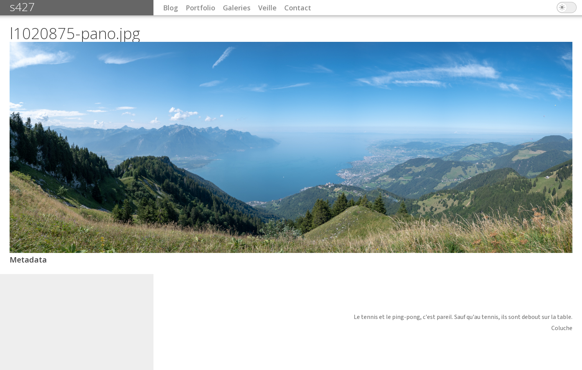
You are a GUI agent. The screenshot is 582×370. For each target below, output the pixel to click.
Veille (267, 7)
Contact (297, 7)
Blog (170, 7)
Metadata (28, 259)
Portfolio (200, 7)
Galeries (237, 7)
